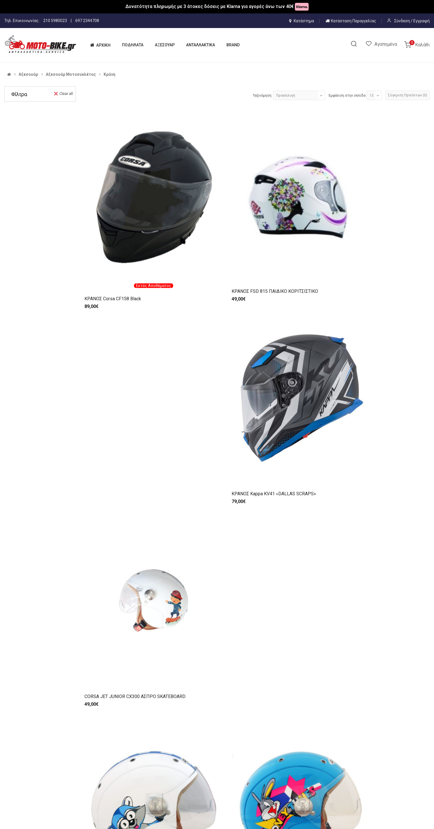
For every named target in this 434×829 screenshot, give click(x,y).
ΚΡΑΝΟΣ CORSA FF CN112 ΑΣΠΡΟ (119, 629)
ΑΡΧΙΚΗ (159, 757)
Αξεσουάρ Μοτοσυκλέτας (71, 74)
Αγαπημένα (385, 44)
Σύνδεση (402, 21)
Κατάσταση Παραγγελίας (351, 21)
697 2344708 (87, 20)
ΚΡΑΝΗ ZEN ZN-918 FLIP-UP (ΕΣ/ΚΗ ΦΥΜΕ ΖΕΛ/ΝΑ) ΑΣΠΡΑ (210, 491)
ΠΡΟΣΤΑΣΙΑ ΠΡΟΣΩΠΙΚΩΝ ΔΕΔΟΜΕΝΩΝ (296, 787)
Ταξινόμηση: (262, 96)
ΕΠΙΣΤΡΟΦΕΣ (273, 797)
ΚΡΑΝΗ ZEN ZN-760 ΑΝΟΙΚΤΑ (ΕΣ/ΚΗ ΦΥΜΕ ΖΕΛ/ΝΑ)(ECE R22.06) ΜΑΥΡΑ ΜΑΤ (122, 494)
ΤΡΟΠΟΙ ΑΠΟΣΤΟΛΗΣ (280, 777)
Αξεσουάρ (28, 74)
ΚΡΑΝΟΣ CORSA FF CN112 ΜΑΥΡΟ (208, 629)
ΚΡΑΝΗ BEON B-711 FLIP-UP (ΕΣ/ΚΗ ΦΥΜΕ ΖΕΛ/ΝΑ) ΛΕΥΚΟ (299, 356)
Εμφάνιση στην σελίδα (347, 96)
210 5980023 (55, 20)
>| (143, 671)
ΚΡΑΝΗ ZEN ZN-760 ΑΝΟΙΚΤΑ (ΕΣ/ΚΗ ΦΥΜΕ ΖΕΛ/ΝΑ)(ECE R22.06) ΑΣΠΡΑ (388, 356)
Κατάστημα (301, 21)
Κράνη (109, 74)
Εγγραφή (421, 21)
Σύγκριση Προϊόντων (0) (407, 95)
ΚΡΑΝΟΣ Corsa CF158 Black (112, 225)
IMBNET (51, 820)
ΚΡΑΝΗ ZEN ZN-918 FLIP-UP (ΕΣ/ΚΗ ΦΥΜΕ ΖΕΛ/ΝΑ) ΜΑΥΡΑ (299, 491)
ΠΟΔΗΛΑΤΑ (163, 777)
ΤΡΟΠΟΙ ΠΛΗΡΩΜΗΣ (279, 767)
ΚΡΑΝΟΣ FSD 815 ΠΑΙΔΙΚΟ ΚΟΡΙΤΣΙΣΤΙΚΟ (200, 220)
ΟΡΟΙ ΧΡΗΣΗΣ (273, 757)
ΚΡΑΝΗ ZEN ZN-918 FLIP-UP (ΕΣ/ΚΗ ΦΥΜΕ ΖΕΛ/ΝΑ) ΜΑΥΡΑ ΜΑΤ (387, 491)
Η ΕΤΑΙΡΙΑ (162, 767)
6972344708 (91, 752)
